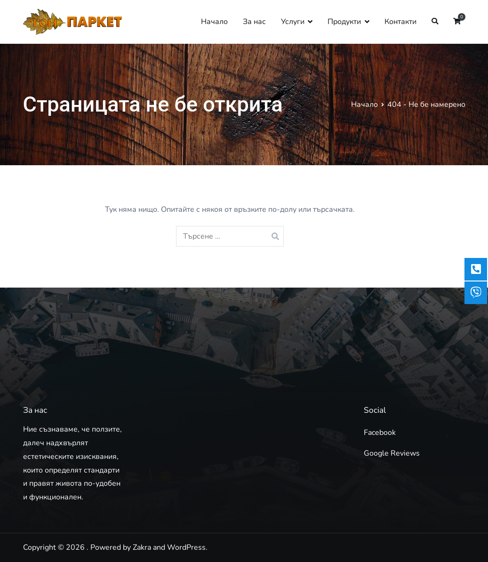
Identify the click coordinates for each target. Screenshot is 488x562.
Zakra (142, 547)
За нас (254, 21)
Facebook (380, 432)
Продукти (344, 21)
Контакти (400, 21)
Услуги (292, 21)
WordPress (186, 547)
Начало (214, 21)
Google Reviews (392, 453)
